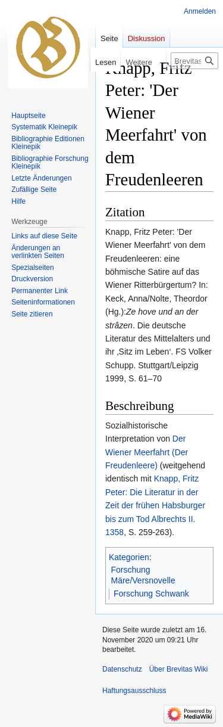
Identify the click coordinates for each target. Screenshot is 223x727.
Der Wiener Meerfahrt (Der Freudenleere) (146, 452)
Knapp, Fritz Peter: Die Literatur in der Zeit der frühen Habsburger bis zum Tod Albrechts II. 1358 (155, 505)
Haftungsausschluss (134, 690)
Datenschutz (122, 669)
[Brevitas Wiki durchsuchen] (194, 60)
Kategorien (129, 557)
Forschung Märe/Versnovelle (143, 575)
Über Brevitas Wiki (178, 669)
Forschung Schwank (151, 593)
